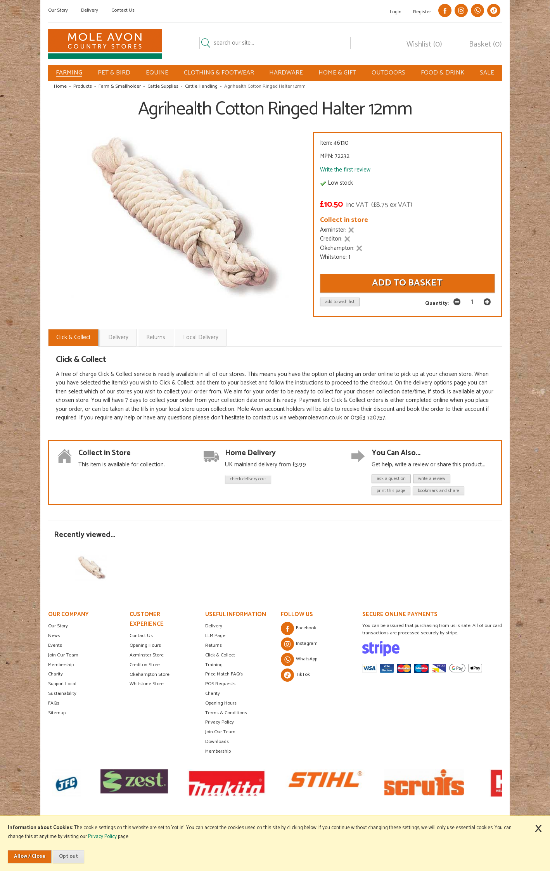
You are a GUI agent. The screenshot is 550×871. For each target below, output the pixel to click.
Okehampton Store (149, 674)
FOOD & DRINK (442, 72)
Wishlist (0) (424, 44)
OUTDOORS (388, 72)
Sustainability (62, 693)
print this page (391, 490)
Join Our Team (63, 655)
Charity (55, 674)
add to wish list (340, 301)
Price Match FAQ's (224, 674)
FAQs (53, 703)
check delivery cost (248, 479)
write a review (431, 478)
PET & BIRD (114, 72)
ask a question (391, 478)
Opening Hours (145, 645)
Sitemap (57, 713)
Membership (61, 665)
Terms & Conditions (226, 713)
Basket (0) (485, 44)
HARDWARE (286, 72)
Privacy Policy (219, 722)
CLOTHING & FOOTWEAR (219, 72)
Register (422, 12)
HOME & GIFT (337, 72)
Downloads (217, 742)
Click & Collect (73, 337)
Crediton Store (145, 665)
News (54, 636)
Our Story (58, 10)
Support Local (62, 684)
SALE (487, 72)
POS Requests (220, 684)
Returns (155, 337)
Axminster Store (147, 655)
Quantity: (437, 303)
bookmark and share (438, 490)
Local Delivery (200, 337)
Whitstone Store (147, 684)
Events (55, 645)
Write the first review (345, 170)
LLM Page (215, 636)
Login (395, 12)
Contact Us (123, 10)
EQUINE (157, 72)
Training (214, 665)
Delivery (89, 10)
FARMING (69, 73)
